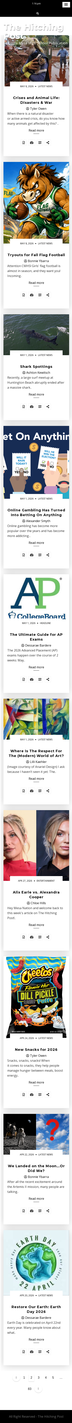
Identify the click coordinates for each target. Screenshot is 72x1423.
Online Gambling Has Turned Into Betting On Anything (36, 512)
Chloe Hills (38, 903)
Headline (45, 623)
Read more (36, 130)
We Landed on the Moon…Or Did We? (36, 1168)
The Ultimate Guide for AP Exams (36, 637)
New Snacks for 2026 (36, 1050)
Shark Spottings (36, 367)
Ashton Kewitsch (38, 372)
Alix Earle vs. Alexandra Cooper (36, 894)
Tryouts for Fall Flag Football (36, 255)
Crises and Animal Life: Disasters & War (36, 100)
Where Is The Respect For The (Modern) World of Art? (36, 753)
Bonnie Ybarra (38, 261)
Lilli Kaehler (38, 762)
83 (29, 1389)
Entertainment (46, 880)
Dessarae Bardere (38, 645)
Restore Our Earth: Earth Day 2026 (36, 1309)
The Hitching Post (33, 31)
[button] (66, 4)
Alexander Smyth (38, 521)
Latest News (45, 86)
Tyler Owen (38, 108)
